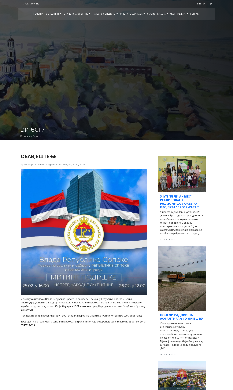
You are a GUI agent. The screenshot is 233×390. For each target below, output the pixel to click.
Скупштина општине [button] (76, 13)
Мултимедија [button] (178, 13)
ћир (199, 3)
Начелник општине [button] (104, 13)
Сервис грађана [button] (156, 13)
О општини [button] (52, 13)
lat (204, 3)
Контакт (195, 13)
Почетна (38, 13)
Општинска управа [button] (131, 13)
